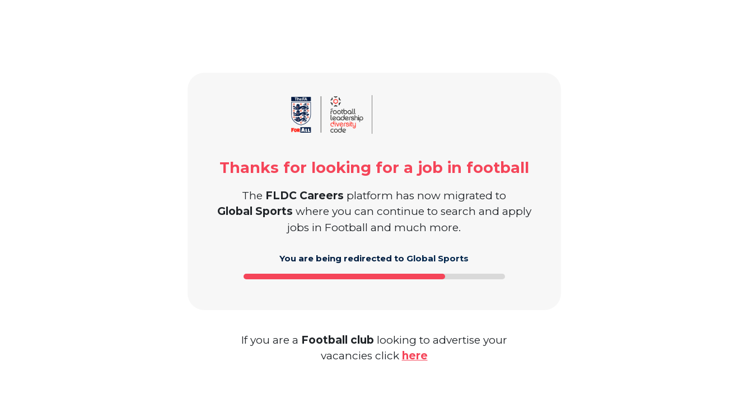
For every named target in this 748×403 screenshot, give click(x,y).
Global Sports (437, 258)
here (415, 355)
